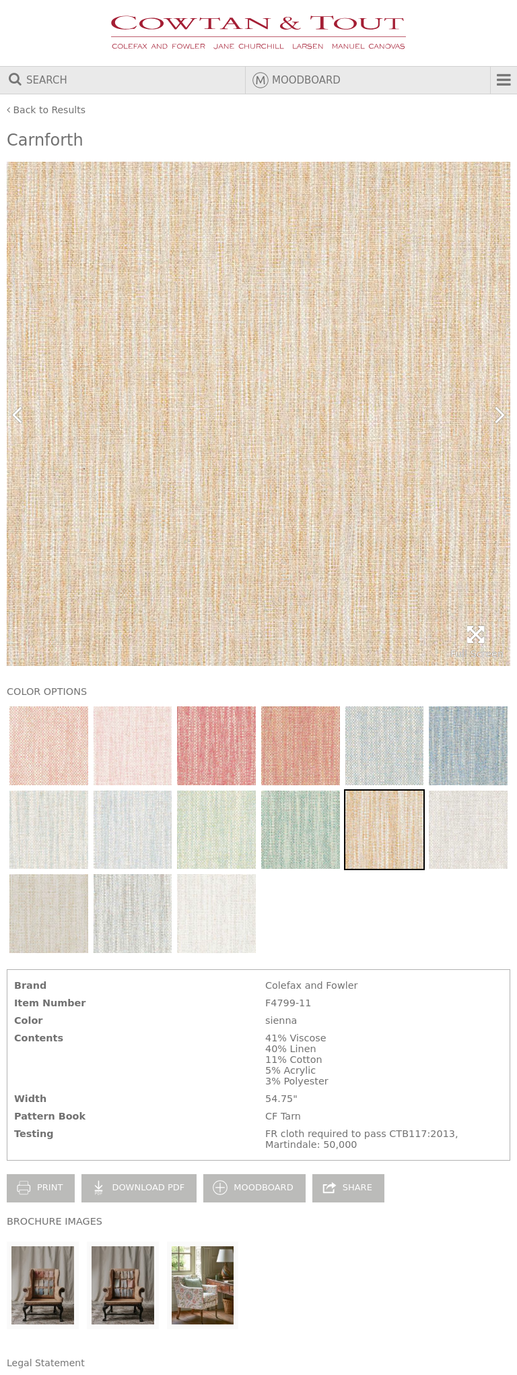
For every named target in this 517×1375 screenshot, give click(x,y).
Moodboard (296, 80)
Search (37, 80)
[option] (258, 414)
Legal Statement (46, 1362)
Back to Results (46, 109)
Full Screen (477, 642)
